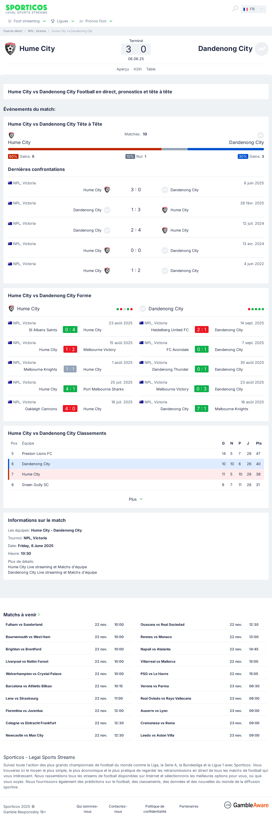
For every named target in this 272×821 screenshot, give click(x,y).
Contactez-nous (118, 809)
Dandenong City (246, 142)
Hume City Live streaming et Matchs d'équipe (47, 567)
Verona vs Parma (155, 686)
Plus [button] (136, 499)
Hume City (19, 142)
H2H (138, 69)
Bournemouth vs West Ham (28, 637)
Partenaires (188, 806)
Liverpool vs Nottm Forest (27, 661)
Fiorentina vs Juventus (24, 710)
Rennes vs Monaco (156, 637)
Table (150, 69)
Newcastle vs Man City (24, 735)
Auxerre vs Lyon (154, 710)
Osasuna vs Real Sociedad (163, 624)
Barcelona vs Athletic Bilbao (29, 686)
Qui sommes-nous (87, 809)
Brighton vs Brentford (23, 649)
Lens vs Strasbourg (22, 698)
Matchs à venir (22, 614)
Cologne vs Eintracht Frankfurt (31, 723)
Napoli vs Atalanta (156, 649)
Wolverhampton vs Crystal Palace (33, 674)
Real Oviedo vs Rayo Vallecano (166, 698)
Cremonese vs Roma (158, 723)
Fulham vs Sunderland (24, 624)
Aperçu (123, 69)
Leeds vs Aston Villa (157, 735)
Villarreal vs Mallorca (158, 661)
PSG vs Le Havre (154, 674)
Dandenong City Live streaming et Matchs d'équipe (52, 572)
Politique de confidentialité (154, 809)
